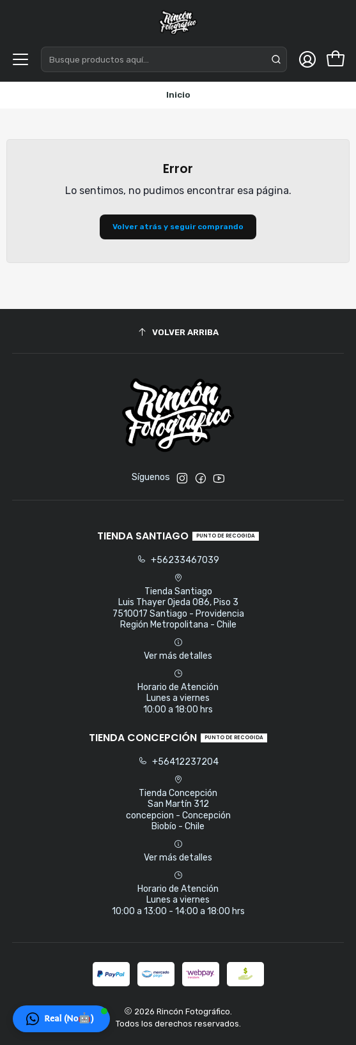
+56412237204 (178, 761)
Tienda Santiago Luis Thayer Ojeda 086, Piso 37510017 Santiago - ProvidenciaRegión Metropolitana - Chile (178, 602)
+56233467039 (178, 560)
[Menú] (20, 59)
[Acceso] (307, 59)
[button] (61, 1018)
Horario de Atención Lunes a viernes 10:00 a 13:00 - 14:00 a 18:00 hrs (178, 894)
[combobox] (164, 59)
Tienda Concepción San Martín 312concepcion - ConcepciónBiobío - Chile (178, 803)
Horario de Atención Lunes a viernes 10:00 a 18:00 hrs (178, 692)
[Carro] (335, 59)
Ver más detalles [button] (178, 649)
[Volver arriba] (178, 333)
